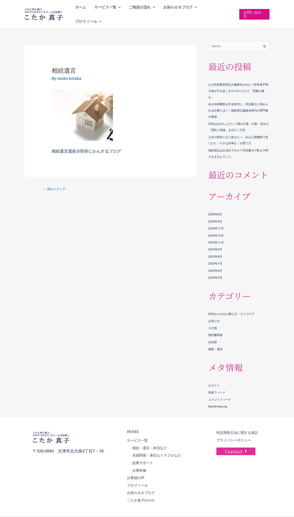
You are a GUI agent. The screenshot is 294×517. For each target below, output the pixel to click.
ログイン (214, 373)
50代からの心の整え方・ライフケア (232, 303)
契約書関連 (216, 323)
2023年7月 (215, 253)
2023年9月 (215, 239)
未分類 (212, 330)
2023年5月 (215, 267)
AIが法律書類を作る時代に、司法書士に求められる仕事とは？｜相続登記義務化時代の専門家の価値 (239, 102)
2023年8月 (215, 246)
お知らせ (214, 310)
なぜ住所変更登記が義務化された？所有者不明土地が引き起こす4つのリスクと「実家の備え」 (239, 83)
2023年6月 (215, 260)
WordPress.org (218, 394)
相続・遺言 (216, 337)
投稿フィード (217, 380)
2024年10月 (216, 225)
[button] (121, 10)
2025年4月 (215, 211)
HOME (133, 419)
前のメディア (55, 181)
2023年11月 (216, 232)
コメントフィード (220, 387)
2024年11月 (216, 218)
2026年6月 (215, 205)
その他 (212, 316)
